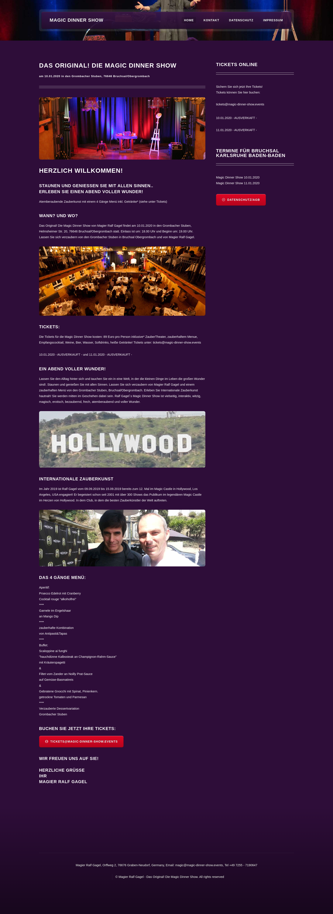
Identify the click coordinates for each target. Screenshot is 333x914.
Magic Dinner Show (76, 20)
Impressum (273, 20)
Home (189, 20)
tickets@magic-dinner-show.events (84, 741)
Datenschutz (241, 20)
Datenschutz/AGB (243, 199)
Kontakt (211, 20)
